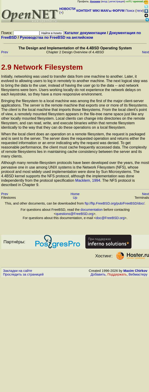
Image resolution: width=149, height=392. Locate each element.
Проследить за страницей (23, 274)
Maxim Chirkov (135, 271)
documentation (91, 209)
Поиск (129, 10)
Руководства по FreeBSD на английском (56, 37)
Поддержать (117, 274)
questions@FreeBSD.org (74, 214)
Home (75, 194)
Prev (4, 52)
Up (75, 197)
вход (104, 1)
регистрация (116, 1)
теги (140, 10)
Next (145, 52)
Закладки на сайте (17, 271)
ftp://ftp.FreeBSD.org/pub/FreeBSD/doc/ (114, 203)
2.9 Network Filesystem (42, 67)
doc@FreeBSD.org (110, 218)
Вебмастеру (138, 274)
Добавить (98, 274)
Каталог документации (85, 33)
